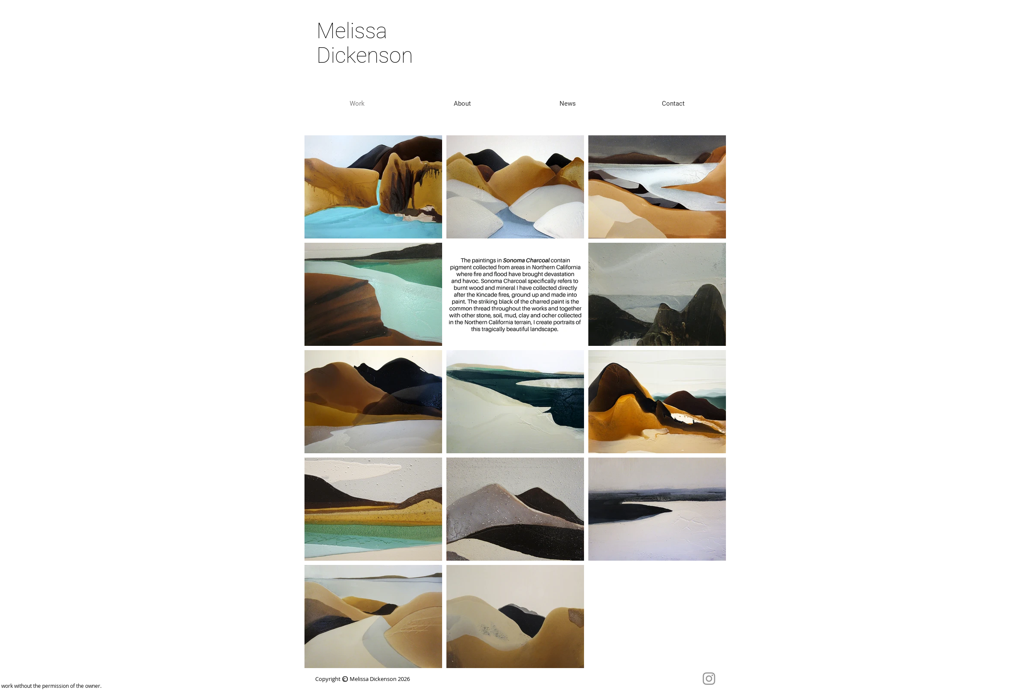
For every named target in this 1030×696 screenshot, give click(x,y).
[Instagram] (709, 678)
